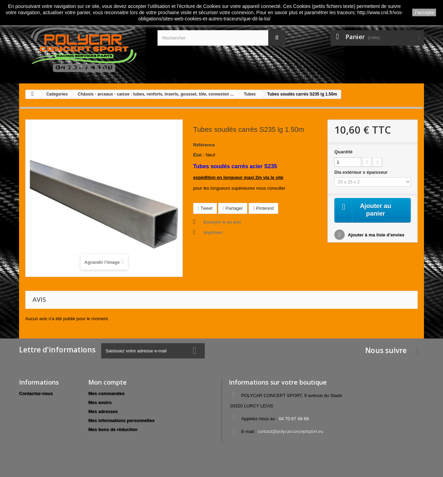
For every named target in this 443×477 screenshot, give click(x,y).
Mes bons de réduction (112, 429)
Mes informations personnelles (121, 420)
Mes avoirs (99, 402)
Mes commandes (106, 393)
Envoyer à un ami (222, 222)
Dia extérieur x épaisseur (361, 172)
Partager (233, 208)
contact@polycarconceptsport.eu (291, 431)
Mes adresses (103, 411)
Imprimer (213, 232)
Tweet (205, 208)
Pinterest (263, 208)
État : (199, 155)
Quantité (343, 151)
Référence (204, 144)
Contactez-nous (36, 393)
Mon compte (107, 382)
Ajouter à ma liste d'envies (376, 235)
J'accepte (424, 12)
